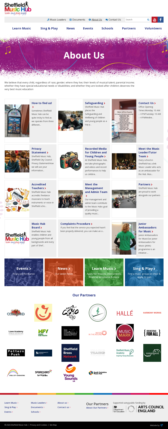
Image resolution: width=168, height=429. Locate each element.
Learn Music (21, 28)
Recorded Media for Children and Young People (96, 152)
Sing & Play (49, 28)
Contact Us (115, 19)
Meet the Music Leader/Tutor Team (149, 152)
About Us (97, 19)
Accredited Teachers (39, 186)
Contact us (63, 407)
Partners (129, 28)
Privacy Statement (39, 150)
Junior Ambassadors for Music (147, 227)
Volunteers (153, 28)
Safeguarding (94, 103)
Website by (157, 425)
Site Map (53, 425)
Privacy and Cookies (38, 425)
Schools (107, 28)
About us (62, 402)
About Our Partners (96, 407)
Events (88, 28)
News (70, 28)
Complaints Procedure (75, 224)
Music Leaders (58, 19)
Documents (78, 19)
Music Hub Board (38, 225)
